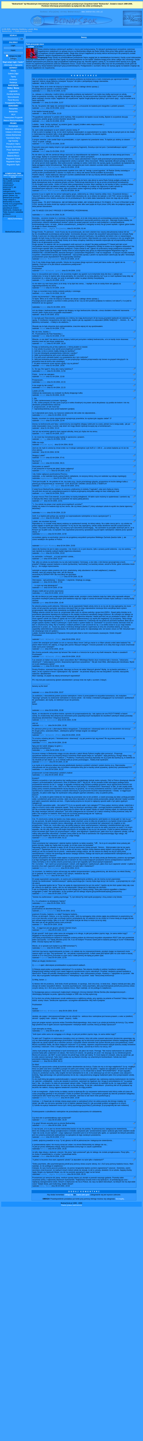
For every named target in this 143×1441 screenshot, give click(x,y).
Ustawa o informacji (13, 132)
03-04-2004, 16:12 (73, 657)
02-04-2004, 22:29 (58, 527)
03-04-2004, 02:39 (75, 592)
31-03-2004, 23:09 (57, 147)
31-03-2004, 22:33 (57, 123)
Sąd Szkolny (13, 141)
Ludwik (31, 47)
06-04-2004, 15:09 (72, 1123)
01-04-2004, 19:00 (57, 374)
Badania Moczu (13, 156)
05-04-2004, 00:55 (72, 837)
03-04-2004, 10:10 (56, 610)
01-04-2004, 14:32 (57, 286)
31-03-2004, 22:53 (52, 129)
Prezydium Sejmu (13, 144)
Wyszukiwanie (13, 97)
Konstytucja (13, 127)
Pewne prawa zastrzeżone (71, 1233)
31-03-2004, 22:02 (57, 110)
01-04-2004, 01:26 (57, 219)
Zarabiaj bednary (13, 95)
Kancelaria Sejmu (13, 138)
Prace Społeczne (13, 150)
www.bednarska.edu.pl (92, 12)
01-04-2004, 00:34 (72, 195)
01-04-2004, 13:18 (72, 264)
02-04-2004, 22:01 (55, 515)
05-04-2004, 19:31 (68, 934)
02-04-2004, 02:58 (52, 464)
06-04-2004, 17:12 (57, 1164)
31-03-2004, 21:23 (52, 84)
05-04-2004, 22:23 (59, 954)
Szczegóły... (120, 1227)
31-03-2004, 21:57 (56, 104)
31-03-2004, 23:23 (57, 155)
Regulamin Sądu (13, 165)
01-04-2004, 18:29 (58, 351)
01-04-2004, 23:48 (58, 450)
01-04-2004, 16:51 (58, 314)
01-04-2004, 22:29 (57, 405)
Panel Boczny (13, 100)
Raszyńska (13, 109)
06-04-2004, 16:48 (59, 1152)
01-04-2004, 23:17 (57, 444)
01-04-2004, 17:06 (57, 336)
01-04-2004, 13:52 (73, 276)
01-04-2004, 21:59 (58, 379)
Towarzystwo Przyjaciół (13, 118)
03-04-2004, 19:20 (73, 674)
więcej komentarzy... (16, 219)
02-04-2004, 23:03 (57, 568)
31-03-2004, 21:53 (58, 92)
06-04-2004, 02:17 (57, 1056)
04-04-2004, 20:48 (59, 763)
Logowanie (13, 92)
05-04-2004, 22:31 (58, 972)
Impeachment (13, 153)
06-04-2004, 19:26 (59, 1176)
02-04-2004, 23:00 (68, 561)
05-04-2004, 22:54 (59, 982)
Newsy (13, 71)
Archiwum (13, 80)
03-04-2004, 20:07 (56, 711)
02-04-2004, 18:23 (62, 483)
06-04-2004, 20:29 (57, 1183)
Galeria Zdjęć (13, 74)
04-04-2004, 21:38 (60, 782)
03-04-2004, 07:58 (55, 604)
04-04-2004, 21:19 (57, 770)
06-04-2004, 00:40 (70, 1036)
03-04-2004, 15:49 (56, 620)
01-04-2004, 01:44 (78, 233)
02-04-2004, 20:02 (57, 507)
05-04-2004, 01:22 (59, 859)
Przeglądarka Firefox (13, 103)
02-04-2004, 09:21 (57, 475)
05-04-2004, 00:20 (56, 790)
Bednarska (13, 112)
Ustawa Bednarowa (13, 135)
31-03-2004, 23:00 (57, 139)
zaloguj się (69, 1222)
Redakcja (13, 83)
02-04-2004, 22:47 (57, 532)
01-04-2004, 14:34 (57, 294)
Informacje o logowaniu (13, 64)
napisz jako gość (82, 1222)
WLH (13, 115)
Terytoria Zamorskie (13, 147)
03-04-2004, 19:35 (57, 684)
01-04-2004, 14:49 (57, 300)
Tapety (13, 77)
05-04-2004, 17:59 (59, 916)
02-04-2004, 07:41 (57, 470)
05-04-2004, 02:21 (72, 890)
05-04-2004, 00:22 (56, 796)
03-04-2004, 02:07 (55, 574)
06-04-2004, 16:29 (59, 1146)
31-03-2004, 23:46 (72, 171)
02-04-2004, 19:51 (64, 491)
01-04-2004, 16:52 (52, 322)
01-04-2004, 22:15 (58, 391)
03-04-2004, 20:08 (56, 729)
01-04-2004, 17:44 (57, 343)
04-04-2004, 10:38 (59, 745)
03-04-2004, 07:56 (55, 598)
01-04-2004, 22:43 (59, 425)
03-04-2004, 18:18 (56, 667)
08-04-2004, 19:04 (62, 1214)
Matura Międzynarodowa (13, 121)
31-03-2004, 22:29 (54, 115)
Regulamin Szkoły (13, 159)
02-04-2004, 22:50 (59, 549)
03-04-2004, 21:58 (69, 739)
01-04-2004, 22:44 (57, 431)
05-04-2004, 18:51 (58, 926)
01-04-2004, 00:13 (57, 181)
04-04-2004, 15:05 (73, 755)
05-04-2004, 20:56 (55, 948)
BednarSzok (7, 32)
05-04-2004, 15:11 (62, 898)
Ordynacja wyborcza (13, 129)
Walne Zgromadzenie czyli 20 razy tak (13, 176)
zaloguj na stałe (13, 56)
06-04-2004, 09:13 (55, 1086)
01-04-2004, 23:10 (52, 439)
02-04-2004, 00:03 (66, 456)
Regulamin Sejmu (13, 162)
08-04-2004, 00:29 (78, 1202)
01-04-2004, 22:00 (57, 385)
